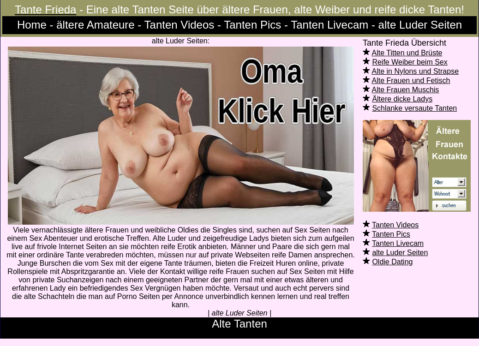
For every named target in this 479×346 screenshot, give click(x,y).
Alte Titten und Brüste (407, 53)
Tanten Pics (391, 234)
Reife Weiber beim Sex (409, 62)
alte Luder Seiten (400, 253)
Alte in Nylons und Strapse (415, 71)
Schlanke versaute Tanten (414, 108)
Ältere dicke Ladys (402, 99)
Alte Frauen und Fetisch (411, 80)
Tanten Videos (395, 225)
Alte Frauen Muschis (405, 90)
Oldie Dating (392, 262)
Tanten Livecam (398, 243)
